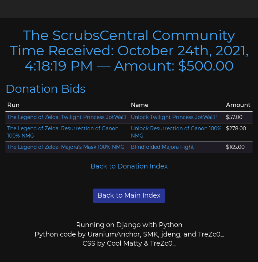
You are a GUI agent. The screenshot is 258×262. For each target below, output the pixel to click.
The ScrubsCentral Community (129, 35)
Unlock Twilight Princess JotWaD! (174, 117)
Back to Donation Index (129, 166)
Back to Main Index (129, 195)
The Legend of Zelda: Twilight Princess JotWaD (66, 117)
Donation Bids (45, 89)
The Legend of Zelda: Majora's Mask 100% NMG (66, 147)
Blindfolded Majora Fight (162, 147)
